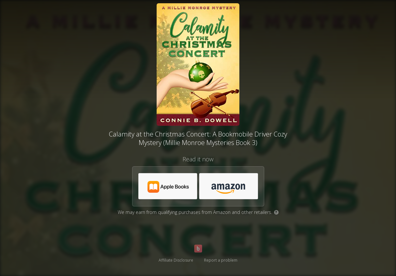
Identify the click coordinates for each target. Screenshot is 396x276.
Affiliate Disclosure (176, 260)
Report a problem (220, 260)
